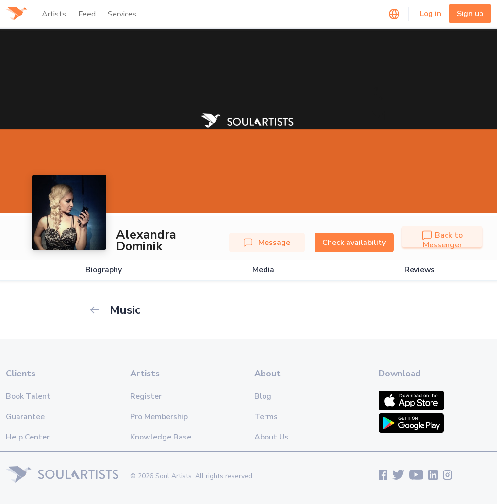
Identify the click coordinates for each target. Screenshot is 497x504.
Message (267, 242)
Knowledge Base (160, 437)
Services (122, 14)
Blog (262, 396)
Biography (103, 270)
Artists (54, 14)
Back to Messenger (442, 240)
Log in (430, 13)
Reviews (419, 270)
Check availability (354, 242)
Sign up (470, 13)
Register (146, 396)
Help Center (28, 437)
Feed (87, 14)
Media (263, 270)
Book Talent (28, 396)
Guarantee (25, 417)
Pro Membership (159, 417)
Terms (266, 417)
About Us (271, 437)
